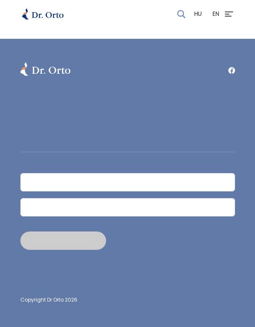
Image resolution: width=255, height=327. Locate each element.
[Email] (127, 207)
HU (198, 14)
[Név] (127, 182)
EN (216, 14)
